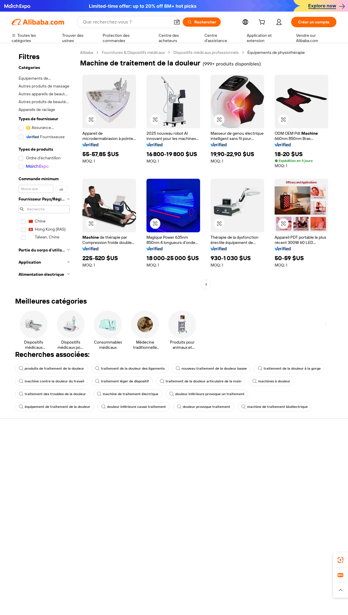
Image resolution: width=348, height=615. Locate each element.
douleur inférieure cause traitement (133, 406)
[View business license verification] (224, 604)
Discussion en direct (30, 456)
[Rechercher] (202, 22)
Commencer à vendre (231, 445)
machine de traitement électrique (127, 394)
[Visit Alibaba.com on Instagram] (307, 507)
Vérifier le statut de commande (39, 467)
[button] (176, 22)
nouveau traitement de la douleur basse (211, 368)
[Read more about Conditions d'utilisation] (280, 590)
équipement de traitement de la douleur (54, 406)
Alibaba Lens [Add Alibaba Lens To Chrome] (38, 553)
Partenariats (222, 478)
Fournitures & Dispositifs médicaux (133, 52)
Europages (266, 578)
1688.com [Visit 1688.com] (106, 578)
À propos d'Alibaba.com (299, 451)
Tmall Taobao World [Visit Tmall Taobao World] (137, 578)
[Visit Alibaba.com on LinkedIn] (289, 507)
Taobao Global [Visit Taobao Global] (205, 578)
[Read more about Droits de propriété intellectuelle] (184, 590)
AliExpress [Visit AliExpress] (83, 578)
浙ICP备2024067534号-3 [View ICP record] (314, 604)
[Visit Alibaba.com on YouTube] (315, 507)
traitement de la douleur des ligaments (130, 368)
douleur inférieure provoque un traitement (206, 394)
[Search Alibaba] (126, 22)
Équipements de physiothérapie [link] (276, 52)
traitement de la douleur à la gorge (289, 368)
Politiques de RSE (294, 462)
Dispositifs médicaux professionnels (206, 52)
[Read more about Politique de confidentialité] (236, 590)
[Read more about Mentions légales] (75, 590)
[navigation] (44, 169)
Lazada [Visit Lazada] (182, 578)
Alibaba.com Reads (162, 489)
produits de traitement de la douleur (51, 368)
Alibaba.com (239, 553)
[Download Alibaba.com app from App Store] (274, 553)
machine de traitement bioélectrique (274, 406)
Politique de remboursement (104, 456)
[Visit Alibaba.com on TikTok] (324, 507)
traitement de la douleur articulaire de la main (200, 381)
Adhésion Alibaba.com (165, 462)
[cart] (263, 23)
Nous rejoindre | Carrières (301, 484)
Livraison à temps (94, 467)
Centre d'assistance (30, 445)
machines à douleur (271, 381)
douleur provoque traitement (203, 406)
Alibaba (86, 52)
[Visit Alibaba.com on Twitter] (298, 507)
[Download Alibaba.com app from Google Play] (316, 553)
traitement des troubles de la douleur (52, 394)
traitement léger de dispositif (122, 381)
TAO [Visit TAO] (227, 578)
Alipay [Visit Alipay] (165, 578)
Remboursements (28, 478)
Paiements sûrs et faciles (101, 445)
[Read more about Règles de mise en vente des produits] (123, 590)
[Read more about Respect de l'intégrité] (320, 590)
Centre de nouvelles (296, 473)
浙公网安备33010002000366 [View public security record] (256, 604)
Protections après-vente (100, 478)
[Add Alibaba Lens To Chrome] (94, 553)
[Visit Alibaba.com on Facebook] (281, 507)
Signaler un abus (26, 489)
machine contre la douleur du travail (51, 381)
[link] (340, 559)
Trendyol (243, 578)
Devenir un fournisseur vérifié (238, 467)
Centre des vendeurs (231, 456)
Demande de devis (162, 451)
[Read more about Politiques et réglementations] (33, 590)
